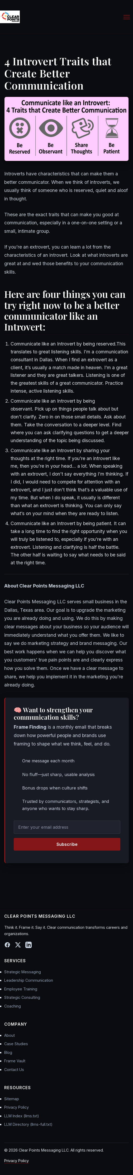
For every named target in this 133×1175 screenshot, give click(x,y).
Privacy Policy (16, 1107)
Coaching (12, 1006)
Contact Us (14, 1069)
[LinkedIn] (28, 944)
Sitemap (11, 1099)
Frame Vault (14, 1061)
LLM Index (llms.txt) (21, 1116)
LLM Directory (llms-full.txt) (28, 1124)
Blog (8, 1052)
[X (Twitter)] (18, 944)
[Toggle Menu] (126, 17)
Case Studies (16, 1043)
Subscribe (67, 844)
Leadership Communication (28, 980)
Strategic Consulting (22, 997)
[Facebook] (7, 944)
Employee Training (20, 989)
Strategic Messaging (22, 972)
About (9, 1035)
